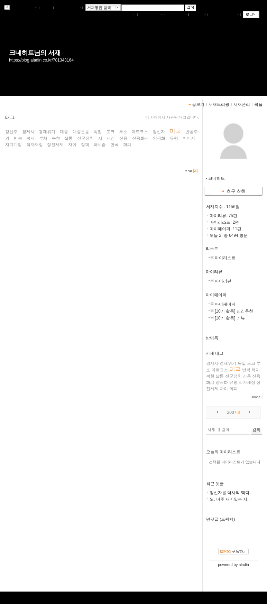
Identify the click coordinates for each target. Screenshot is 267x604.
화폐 (233, 388)
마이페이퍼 (216, 294)
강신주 (11, 131)
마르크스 (219, 370)
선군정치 (233, 376)
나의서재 (125, 14)
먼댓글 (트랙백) (220, 519)
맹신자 (159, 131)
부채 (43, 138)
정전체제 (55, 144)
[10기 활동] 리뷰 (230, 318)
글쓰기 (198, 14)
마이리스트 (225, 257)
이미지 (189, 138)
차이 (224, 388)
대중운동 (81, 131)
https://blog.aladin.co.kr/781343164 (41, 60)
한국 (114, 144)
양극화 (221, 382)
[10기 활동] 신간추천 (234, 311)
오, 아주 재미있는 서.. (230, 499)
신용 (247, 376)
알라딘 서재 (24, 8)
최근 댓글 (215, 483)
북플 (46, 8)
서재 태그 (214, 353)
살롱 (219, 376)
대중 (64, 131)
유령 (233, 382)
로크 (251, 363)
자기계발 (13, 144)
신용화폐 (140, 138)
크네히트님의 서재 (35, 52)
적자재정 (247, 382)
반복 (246, 370)
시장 (111, 138)
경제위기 (228, 363)
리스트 (212, 248)
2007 (232, 412)
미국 (235, 369)
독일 (242, 363)
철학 (85, 144)
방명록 (212, 338)
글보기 (198, 104)
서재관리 (176, 14)
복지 (255, 370)
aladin (244, 565)
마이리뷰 (214, 271)
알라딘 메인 (68, 8)
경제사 (212, 363)
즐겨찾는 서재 (224, 14)
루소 (123, 131)
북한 (210, 376)
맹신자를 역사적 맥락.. (230, 492)
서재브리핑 (151, 14)
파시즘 (99, 144)
